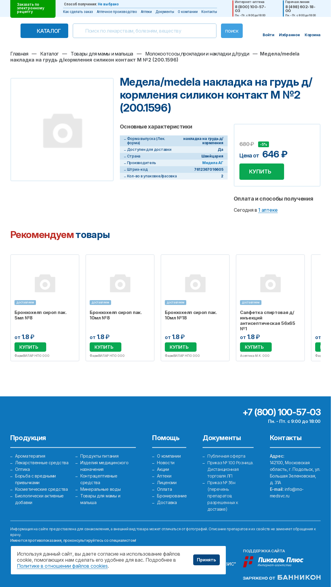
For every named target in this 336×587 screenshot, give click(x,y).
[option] (44, 307)
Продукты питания (99, 455)
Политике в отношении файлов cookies (62, 566)
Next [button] (319, 308)
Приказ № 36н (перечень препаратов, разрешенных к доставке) (222, 496)
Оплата (164, 489)
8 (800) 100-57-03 (250, 9)
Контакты (209, 11)
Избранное (70, 262)
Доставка (167, 502)
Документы (164, 11)
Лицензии (167, 482)
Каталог (49, 31)
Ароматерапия (30, 455)
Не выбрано (108, 4)
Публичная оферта (226, 456)
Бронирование (172, 495)
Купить (260, 171)
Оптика (22, 469)
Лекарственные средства (42, 462)
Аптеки (146, 11)
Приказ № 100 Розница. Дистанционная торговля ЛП (230, 469)
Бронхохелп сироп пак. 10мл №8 (116, 315)
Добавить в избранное (244, 135)
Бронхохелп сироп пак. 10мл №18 (191, 315)
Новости (165, 462)
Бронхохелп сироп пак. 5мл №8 (40, 315)
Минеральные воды (100, 489)
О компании (188, 11)
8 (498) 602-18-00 (300, 9)
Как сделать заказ (78, 11)
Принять (206, 559)
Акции (163, 469)
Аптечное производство (117, 11)
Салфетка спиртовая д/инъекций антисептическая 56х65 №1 (267, 321)
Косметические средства (41, 489)
